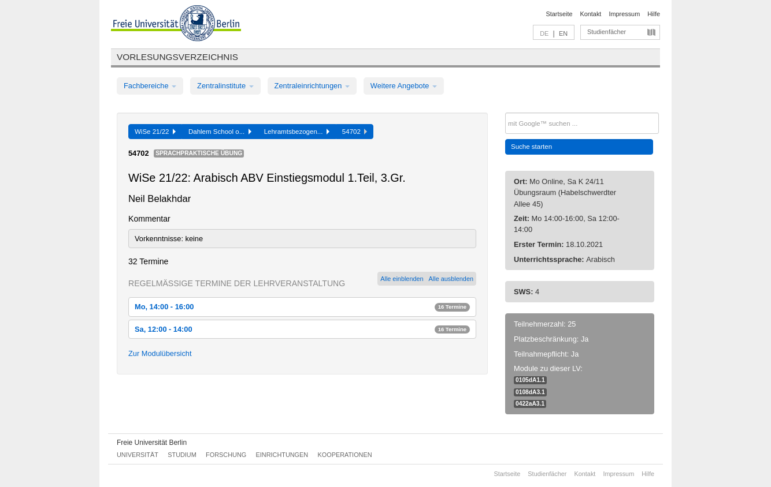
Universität (137, 454)
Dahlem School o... (219, 131)
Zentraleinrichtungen (312, 85)
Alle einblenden (401, 278)
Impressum (624, 13)
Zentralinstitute (225, 85)
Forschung (226, 454)
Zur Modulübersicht (160, 353)
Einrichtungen (282, 454)
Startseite (559, 13)
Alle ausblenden (451, 278)
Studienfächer (606, 31)
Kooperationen (345, 454)
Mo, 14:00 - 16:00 (302, 306)
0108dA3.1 (530, 392)
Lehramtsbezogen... (296, 131)
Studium (182, 454)
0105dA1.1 (530, 380)
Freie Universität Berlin (152, 443)
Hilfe (653, 13)
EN (563, 33)
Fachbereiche (150, 85)
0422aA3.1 (530, 403)
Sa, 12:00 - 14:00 (302, 329)
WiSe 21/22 (155, 131)
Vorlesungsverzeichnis (177, 57)
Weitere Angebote (403, 85)
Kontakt (591, 13)
